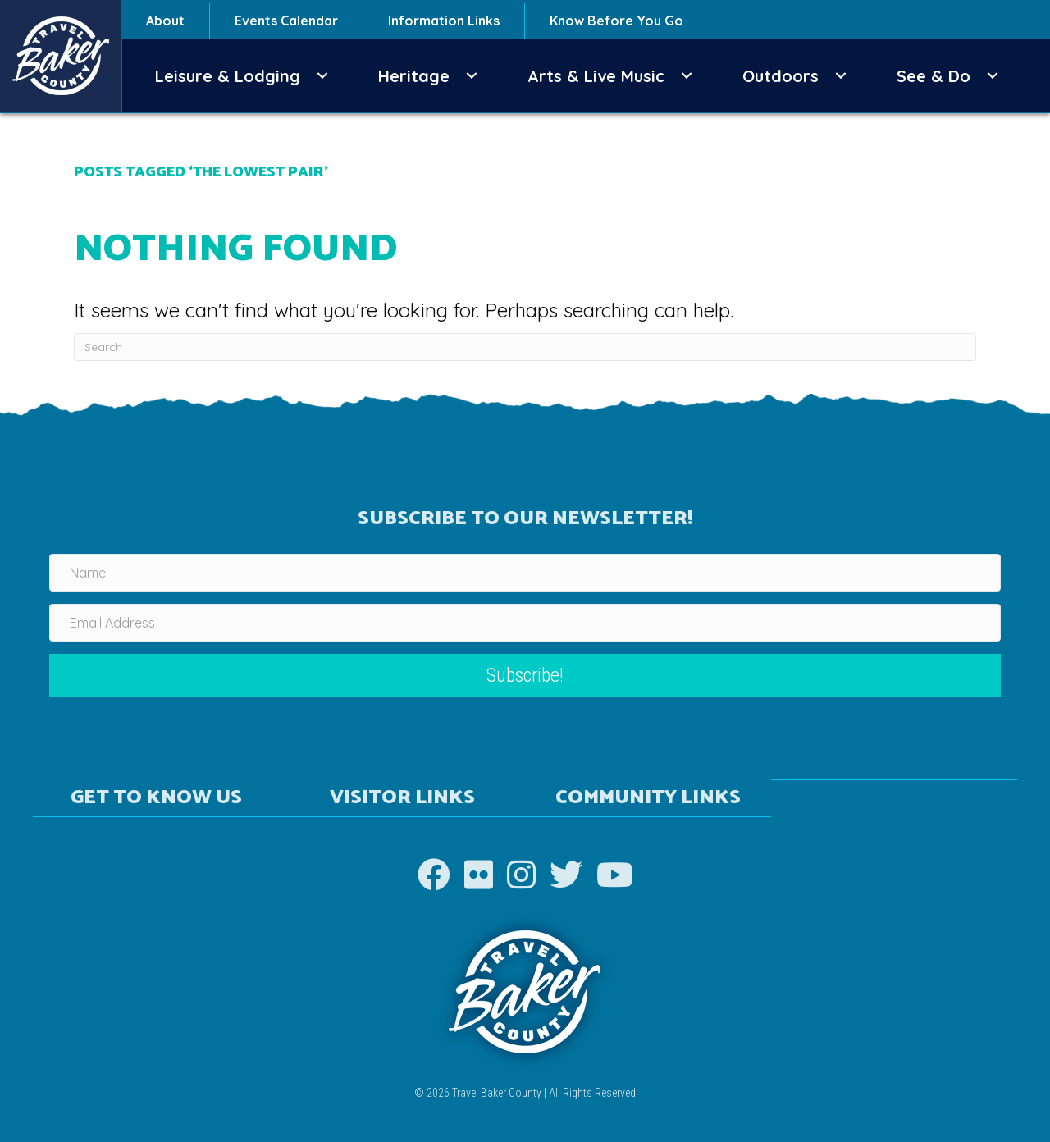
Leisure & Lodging (227, 76)
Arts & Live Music (595, 76)
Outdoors (780, 76)
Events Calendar (286, 20)
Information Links (444, 20)
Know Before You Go (616, 20)
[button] (322, 75)
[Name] (525, 573)
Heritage (414, 76)
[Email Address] (525, 623)
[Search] (525, 347)
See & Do (933, 76)
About (165, 20)
